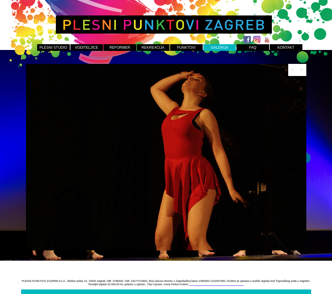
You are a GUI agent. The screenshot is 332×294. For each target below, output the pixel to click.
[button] (292, 70)
